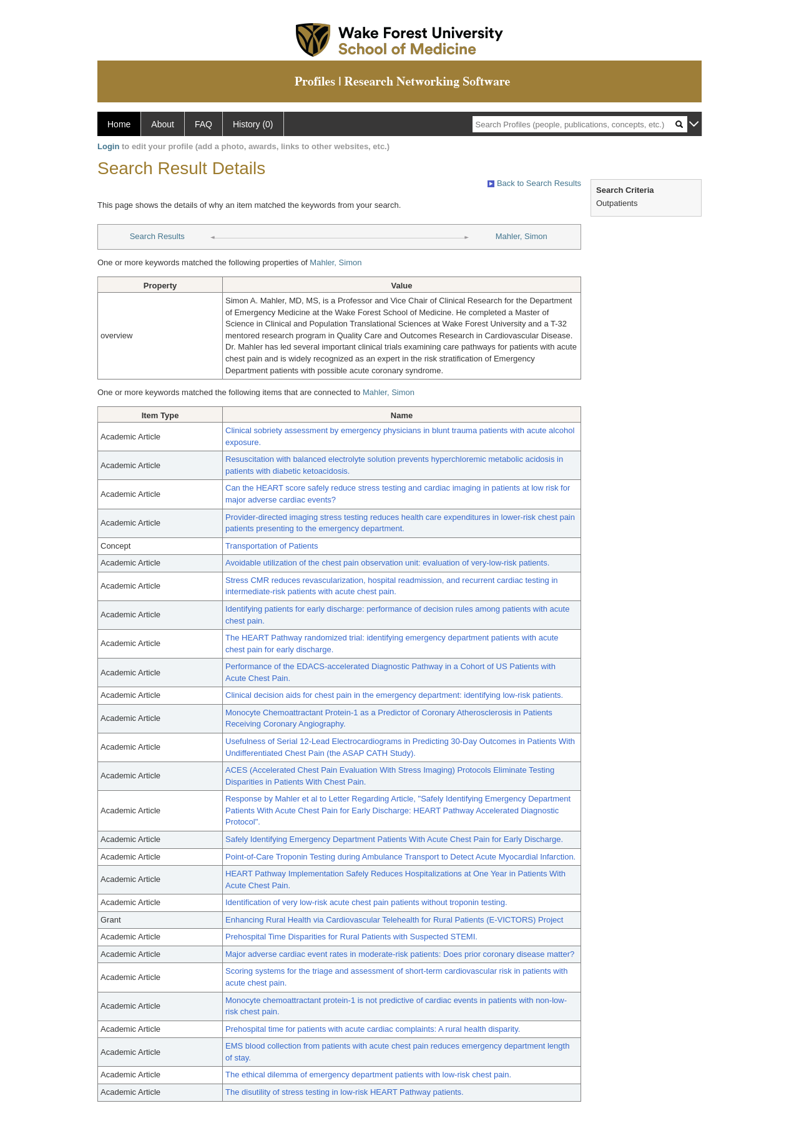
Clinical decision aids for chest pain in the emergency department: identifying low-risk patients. (394, 695)
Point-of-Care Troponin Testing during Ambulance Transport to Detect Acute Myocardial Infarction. (400, 856)
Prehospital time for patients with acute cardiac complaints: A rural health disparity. (372, 1029)
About (162, 124)
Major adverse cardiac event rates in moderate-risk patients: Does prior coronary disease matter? (399, 954)
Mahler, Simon (521, 236)
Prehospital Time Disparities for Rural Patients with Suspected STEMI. (351, 936)
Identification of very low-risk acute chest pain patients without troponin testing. (366, 902)
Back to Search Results (534, 183)
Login (108, 146)
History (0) (253, 124)
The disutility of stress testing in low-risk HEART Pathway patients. (344, 1092)
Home (118, 124)
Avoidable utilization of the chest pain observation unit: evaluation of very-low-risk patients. (387, 562)
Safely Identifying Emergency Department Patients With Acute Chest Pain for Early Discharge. (394, 839)
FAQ (203, 124)
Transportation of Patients (271, 546)
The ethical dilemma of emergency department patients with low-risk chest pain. (368, 1074)
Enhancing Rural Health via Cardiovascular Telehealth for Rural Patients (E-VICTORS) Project (394, 919)
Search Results (157, 236)
